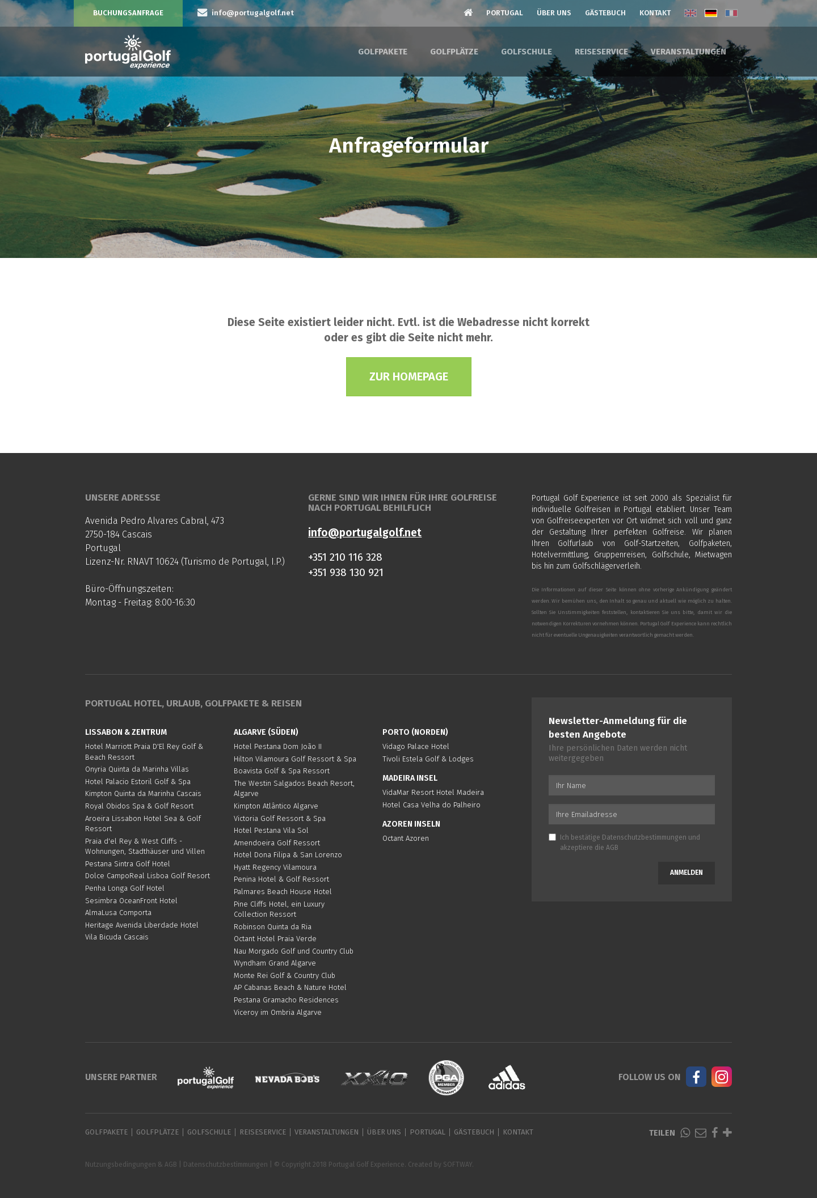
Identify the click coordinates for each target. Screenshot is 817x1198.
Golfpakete (382, 51)
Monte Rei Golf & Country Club (284, 975)
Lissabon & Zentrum (126, 732)
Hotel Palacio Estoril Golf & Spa (138, 781)
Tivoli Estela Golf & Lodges (428, 759)
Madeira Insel (409, 778)
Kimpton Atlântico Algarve (276, 806)
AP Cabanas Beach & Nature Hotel (290, 987)
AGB (612, 848)
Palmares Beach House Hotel (283, 891)
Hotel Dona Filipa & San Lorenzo (288, 854)
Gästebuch (605, 13)
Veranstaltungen (688, 51)
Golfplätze (454, 51)
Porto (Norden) (415, 732)
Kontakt (655, 13)
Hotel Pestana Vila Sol (271, 830)
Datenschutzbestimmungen (644, 837)
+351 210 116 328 (345, 557)
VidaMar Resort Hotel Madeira (433, 792)
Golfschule (526, 51)
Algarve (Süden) (266, 732)
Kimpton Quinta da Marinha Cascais (143, 793)
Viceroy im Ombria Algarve (278, 1012)
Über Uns (554, 13)
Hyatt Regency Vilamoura (275, 867)
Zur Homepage (408, 376)
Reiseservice (601, 51)
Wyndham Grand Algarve (275, 963)
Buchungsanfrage (128, 13)
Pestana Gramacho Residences (286, 1000)
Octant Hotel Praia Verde (275, 938)
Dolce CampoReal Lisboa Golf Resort (147, 875)
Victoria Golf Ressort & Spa (280, 818)
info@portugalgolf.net (365, 532)
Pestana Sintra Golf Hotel (127, 864)
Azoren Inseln (411, 824)
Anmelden (686, 873)
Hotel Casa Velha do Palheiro (431, 805)
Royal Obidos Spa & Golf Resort (139, 806)
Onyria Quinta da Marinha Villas (137, 769)
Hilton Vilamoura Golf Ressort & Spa (295, 759)
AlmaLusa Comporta (118, 912)
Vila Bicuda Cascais (117, 937)
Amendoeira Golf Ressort (277, 843)
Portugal (504, 13)
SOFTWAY (457, 1165)
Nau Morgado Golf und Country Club (293, 951)
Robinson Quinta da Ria (272, 926)
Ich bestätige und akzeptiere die (624, 842)
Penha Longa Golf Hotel (125, 888)
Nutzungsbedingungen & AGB (131, 1165)
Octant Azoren (405, 838)
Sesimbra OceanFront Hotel (131, 900)
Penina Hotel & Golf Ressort (281, 879)
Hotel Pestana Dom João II (278, 746)
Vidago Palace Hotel (415, 746)
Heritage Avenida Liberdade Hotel (142, 925)
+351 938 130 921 (346, 572)
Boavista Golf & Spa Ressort (282, 771)
